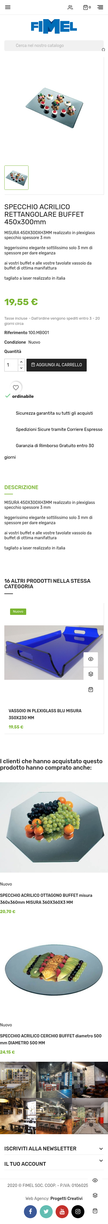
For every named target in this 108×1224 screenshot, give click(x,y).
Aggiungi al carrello (56, 365)
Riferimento (15, 332)
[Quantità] (11, 365)
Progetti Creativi (66, 1198)
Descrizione (21, 488)
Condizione (15, 342)
